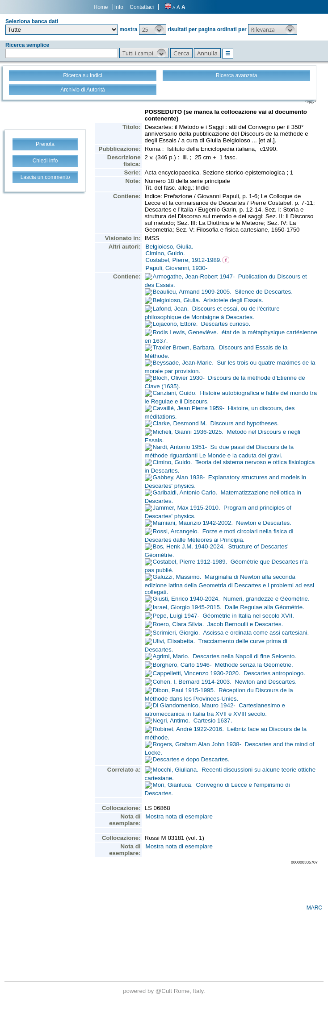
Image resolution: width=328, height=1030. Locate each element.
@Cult (165, 991)
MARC (314, 908)
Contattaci (142, 7)
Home (101, 7)
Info (118, 7)
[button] (152, 29)
